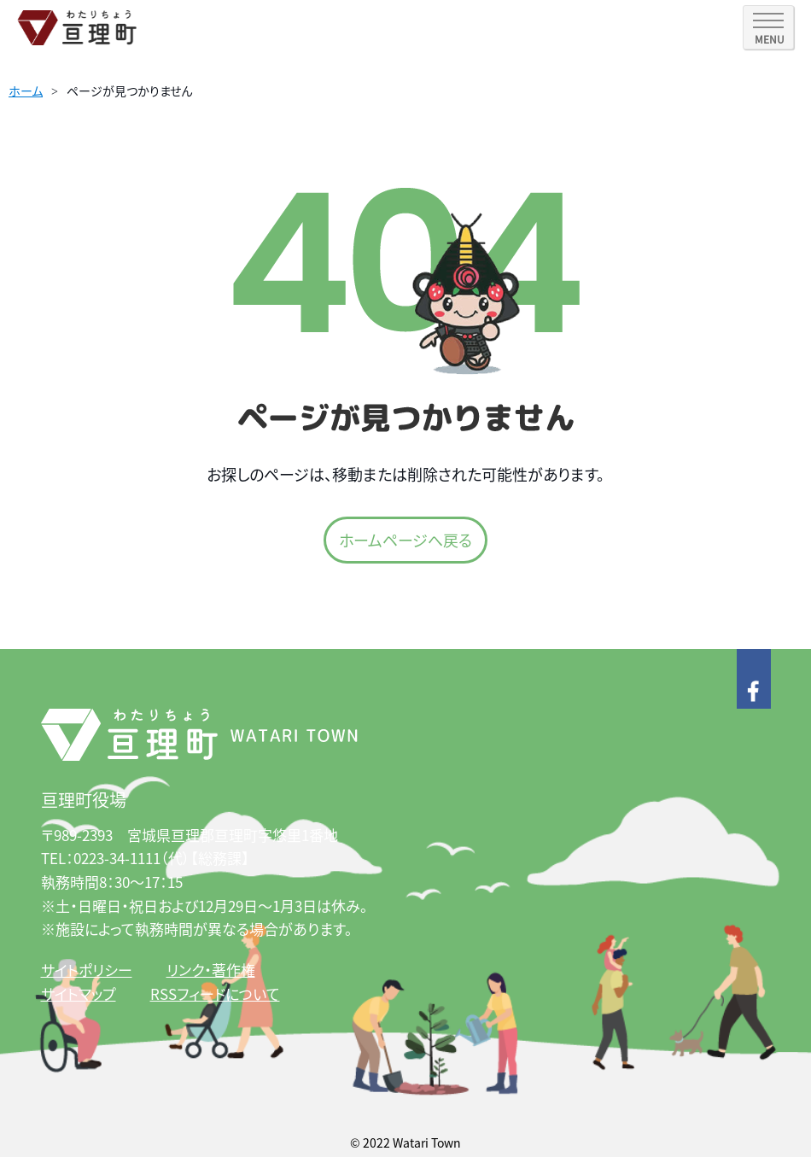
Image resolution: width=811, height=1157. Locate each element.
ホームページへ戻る (405, 540)
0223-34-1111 (116, 857)
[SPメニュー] (768, 27)
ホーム (26, 90)
